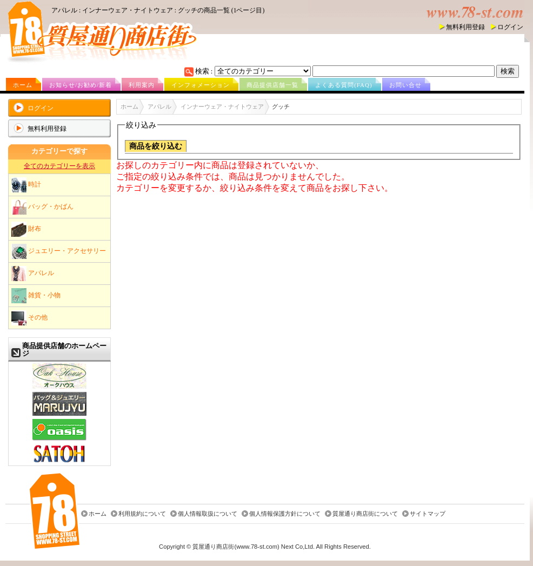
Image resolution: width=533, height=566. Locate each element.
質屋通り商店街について (365, 513)
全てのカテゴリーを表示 (59, 166)
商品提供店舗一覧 (272, 85)
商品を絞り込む (155, 146)
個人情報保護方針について (285, 513)
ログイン (510, 27)
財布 (26, 229)
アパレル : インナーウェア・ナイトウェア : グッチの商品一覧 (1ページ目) (157, 10)
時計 (26, 184)
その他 (29, 317)
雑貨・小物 (36, 295)
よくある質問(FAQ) (343, 85)
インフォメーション (200, 85)
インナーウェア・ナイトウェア (222, 106)
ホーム (22, 85)
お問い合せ (405, 85)
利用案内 (142, 85)
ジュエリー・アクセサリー (58, 251)
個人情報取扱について (207, 513)
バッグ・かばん (42, 207)
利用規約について (142, 513)
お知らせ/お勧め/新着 (80, 85)
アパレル (32, 273)
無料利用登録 (465, 27)
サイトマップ (427, 513)
